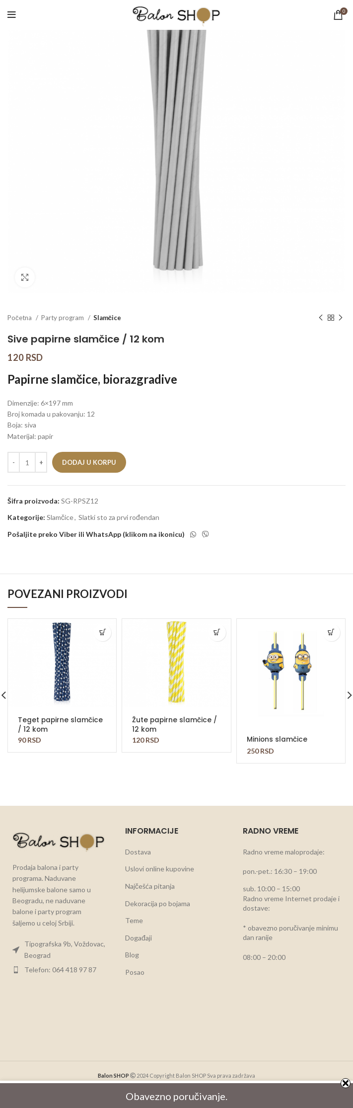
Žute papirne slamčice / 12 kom (175, 724)
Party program (63, 318)
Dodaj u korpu (89, 462)
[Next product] (341, 318)
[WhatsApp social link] (193, 534)
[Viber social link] (205, 534)
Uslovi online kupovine (159, 859)
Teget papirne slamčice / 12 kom (61, 724)
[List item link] (58, 941)
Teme (134, 911)
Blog (132, 945)
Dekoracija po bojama (157, 894)
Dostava (138, 843)
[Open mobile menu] (11, 15)
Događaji (138, 929)
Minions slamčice (277, 739)
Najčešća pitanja (150, 877)
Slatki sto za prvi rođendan (118, 517)
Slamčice (107, 318)
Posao (134, 963)
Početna (20, 318)
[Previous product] (321, 318)
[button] (102, 632)
